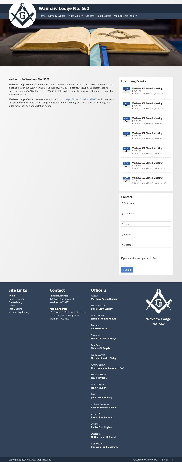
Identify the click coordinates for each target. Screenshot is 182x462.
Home (42, 15)
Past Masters (104, 15)
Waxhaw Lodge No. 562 (64, 8)
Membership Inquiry (125, 15)
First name (128, 203)
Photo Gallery (75, 15)
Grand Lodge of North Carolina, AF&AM (77, 99)
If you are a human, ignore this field (139, 258)
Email (125, 224)
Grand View (151, 459)
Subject (126, 234)
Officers (89, 15)
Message (127, 244)
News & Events (56, 15)
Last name (127, 213)
